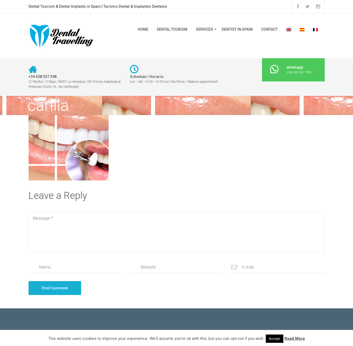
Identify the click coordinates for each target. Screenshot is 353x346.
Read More (294, 338)
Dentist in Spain (237, 29)
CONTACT (269, 29)
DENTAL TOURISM (172, 29)
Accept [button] (274, 339)
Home (143, 29)
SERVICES (204, 29)
